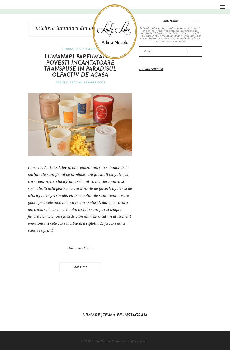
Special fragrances (87, 82)
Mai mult (80, 267)
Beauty (61, 82)
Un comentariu (80, 248)
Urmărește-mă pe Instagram (114, 315)
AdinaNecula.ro (151, 69)
